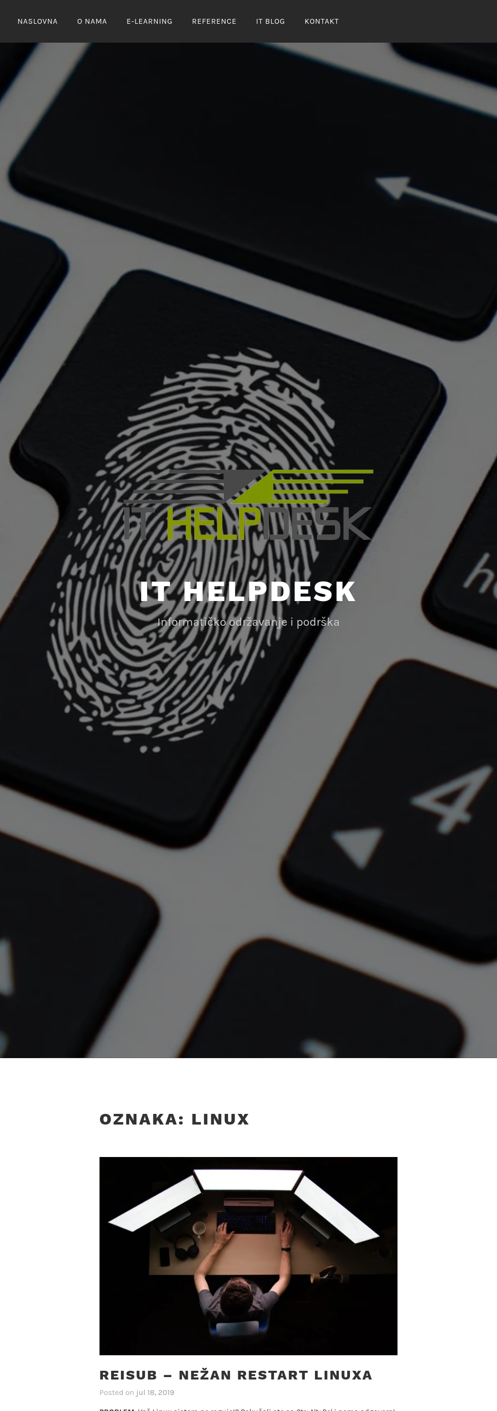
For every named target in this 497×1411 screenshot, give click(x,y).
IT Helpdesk (248, 591)
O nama (92, 21)
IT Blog (270, 21)
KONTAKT (321, 21)
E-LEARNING (150, 21)
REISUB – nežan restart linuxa (236, 1375)
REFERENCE (214, 21)
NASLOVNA (37, 21)
